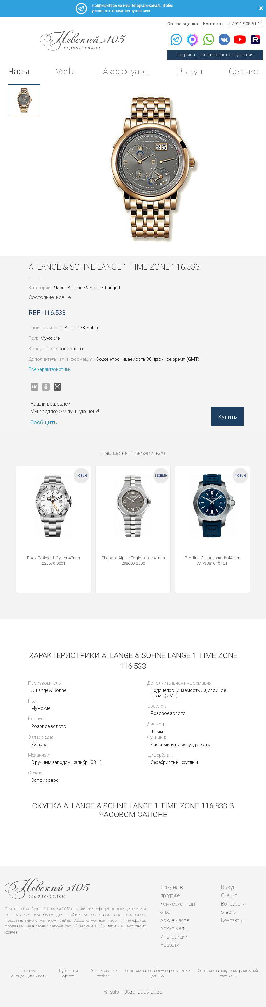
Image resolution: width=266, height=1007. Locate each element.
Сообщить (43, 422)
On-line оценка (182, 23)
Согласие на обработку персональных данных (157, 972)
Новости (169, 944)
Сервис (243, 71)
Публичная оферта (68, 972)
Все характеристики (50, 369)
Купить (227, 416)
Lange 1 (113, 287)
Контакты (213, 23)
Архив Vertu (173, 927)
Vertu (66, 71)
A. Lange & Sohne (85, 287)
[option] (24, 100)
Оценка (229, 895)
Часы (18, 71)
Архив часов (174, 919)
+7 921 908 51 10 (245, 23)
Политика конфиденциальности (28, 972)
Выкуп (189, 71)
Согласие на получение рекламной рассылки (228, 972)
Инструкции (174, 936)
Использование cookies (103, 972)
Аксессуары (127, 71)
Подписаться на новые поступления (215, 54)
